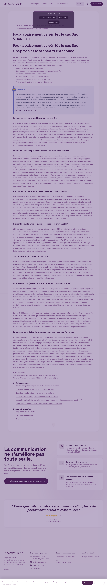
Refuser (99, 583)
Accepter (87, 583)
